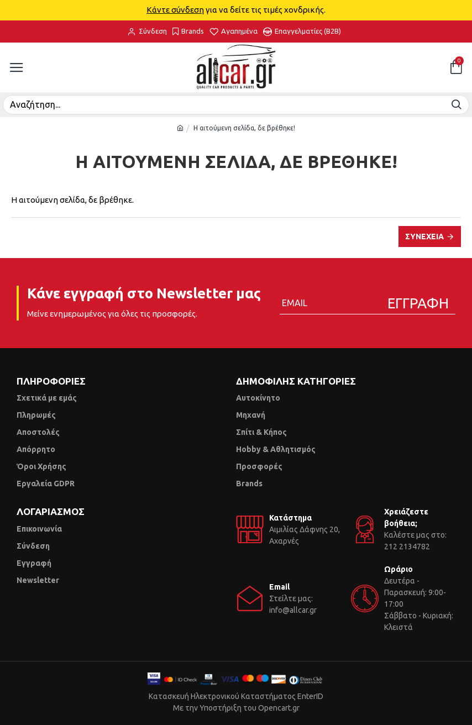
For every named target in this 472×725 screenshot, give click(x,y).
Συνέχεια (424, 236)
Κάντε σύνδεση (175, 9)
